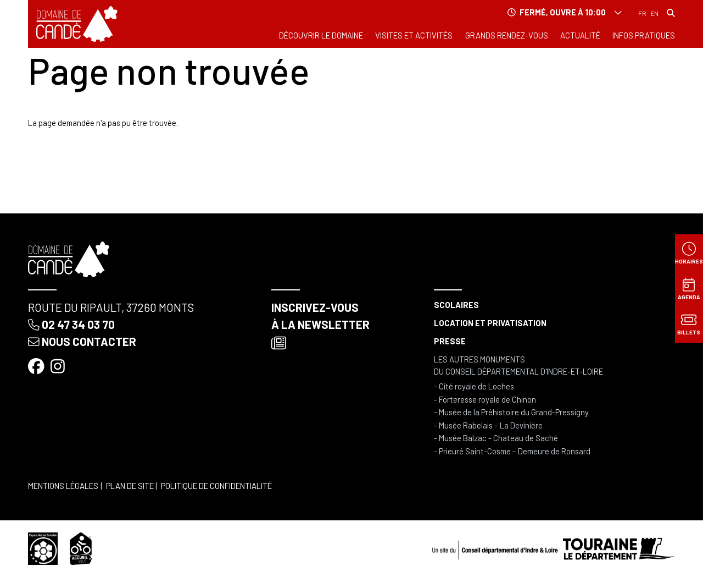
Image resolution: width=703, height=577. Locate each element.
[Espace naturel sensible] (42, 547)
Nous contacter (82, 341)
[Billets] (689, 324)
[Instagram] (59, 366)
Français (642, 14)
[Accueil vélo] (81, 547)
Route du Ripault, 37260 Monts (111, 307)
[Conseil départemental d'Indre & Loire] (553, 547)
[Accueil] (77, 24)
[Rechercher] (671, 13)
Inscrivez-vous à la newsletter (320, 325)
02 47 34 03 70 (71, 324)
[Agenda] (689, 288)
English (654, 14)
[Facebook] (37, 366)
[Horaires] (689, 253)
